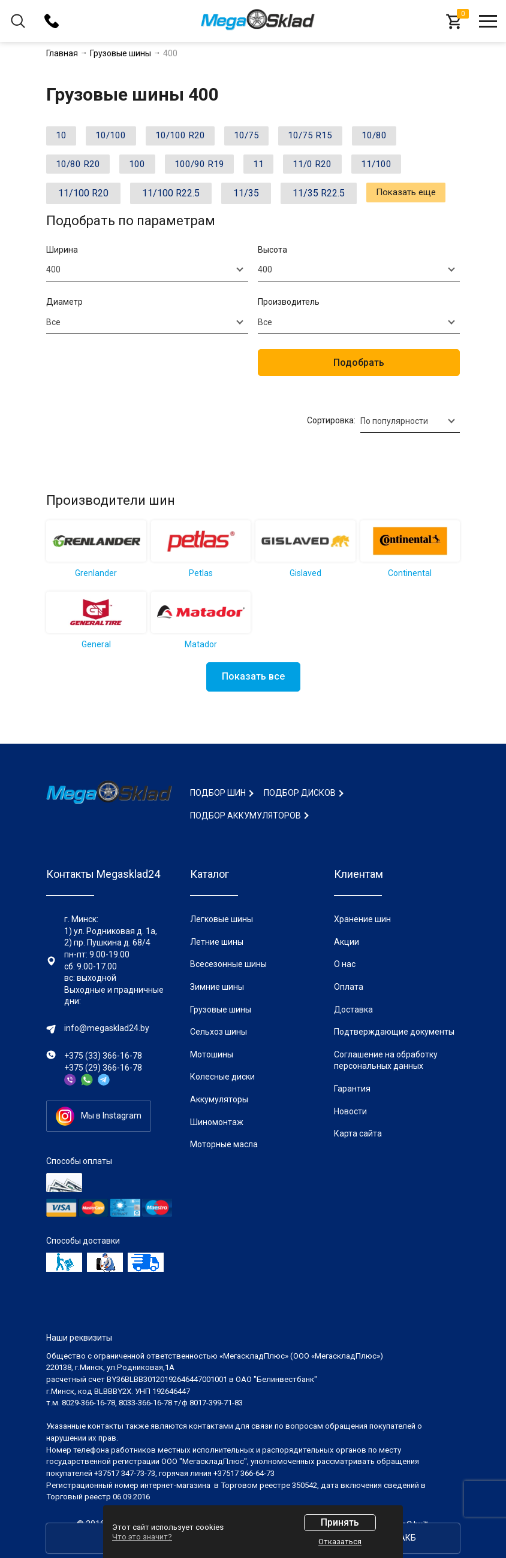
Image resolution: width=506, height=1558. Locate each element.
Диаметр (64, 306)
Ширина (62, 254)
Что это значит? (142, 1536)
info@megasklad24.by (106, 1028)
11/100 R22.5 (171, 198)
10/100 (118, 137)
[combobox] (147, 274)
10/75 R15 (333, 137)
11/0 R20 (334, 167)
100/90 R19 (211, 167)
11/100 (403, 167)
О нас (345, 964)
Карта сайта (358, 1133)
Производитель (289, 306)
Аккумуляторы (219, 1099)
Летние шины (216, 942)
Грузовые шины (220, 1009)
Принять (340, 1522)
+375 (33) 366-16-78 (103, 1055)
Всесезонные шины (228, 964)
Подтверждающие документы (394, 1031)
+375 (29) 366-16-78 (103, 1067)
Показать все (253, 680)
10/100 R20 (192, 137)
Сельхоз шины (218, 1031)
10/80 (402, 137)
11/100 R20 (83, 198)
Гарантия (352, 1088)
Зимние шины (217, 987)
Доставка (353, 1009)
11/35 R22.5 (319, 198)
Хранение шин (362, 919)
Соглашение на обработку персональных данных (386, 1060)
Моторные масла (224, 1144)
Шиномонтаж (216, 1122)
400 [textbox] (53, 274)
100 (145, 167)
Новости (350, 1111)
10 (63, 137)
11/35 (246, 198)
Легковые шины (221, 919)
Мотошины (211, 1054)
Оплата (348, 987)
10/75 (264, 137)
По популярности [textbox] (394, 425)
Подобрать (358, 366)
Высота (272, 254)
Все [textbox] (53, 326)
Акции (346, 942)
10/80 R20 (80, 167)
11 (275, 167)
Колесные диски (222, 1076)
